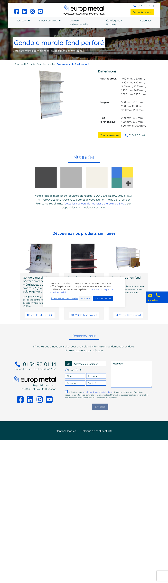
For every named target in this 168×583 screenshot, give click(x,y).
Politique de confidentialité (96, 432)
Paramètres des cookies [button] (64, 299)
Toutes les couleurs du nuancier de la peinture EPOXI (94, 204)
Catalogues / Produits (114, 22)
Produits (31, 64)
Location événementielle (79, 22)
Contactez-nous (142, 12)
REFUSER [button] (85, 300)
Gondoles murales (46, 64)
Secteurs (21, 20)
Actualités (146, 20)
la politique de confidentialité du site (98, 393)
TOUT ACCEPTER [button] (103, 300)
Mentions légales (66, 432)
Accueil (21, 64)
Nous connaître (48, 20)
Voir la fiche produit (40, 316)
